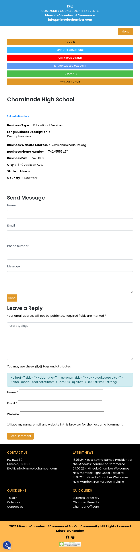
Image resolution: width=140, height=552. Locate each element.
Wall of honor (70, 81)
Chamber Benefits (86, 502)
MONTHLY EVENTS (86, 11)
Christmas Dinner (70, 58)
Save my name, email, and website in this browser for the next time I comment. (66, 424)
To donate (70, 73)
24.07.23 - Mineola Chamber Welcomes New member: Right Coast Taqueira (101, 470)
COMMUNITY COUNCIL (57, 11)
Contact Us (15, 507)
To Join (70, 42)
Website (13, 414)
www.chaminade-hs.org (69, 145)
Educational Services (48, 125)
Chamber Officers (86, 507)
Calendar (13, 502)
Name (11, 205)
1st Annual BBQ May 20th (70, 66)
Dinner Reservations (70, 50)
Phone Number (18, 246)
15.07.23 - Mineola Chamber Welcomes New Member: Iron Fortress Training (100, 479)
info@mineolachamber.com (70, 20)
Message (13, 266)
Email (11, 225)
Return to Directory (18, 116)
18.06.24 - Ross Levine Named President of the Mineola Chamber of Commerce (102, 462)
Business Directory (86, 498)
